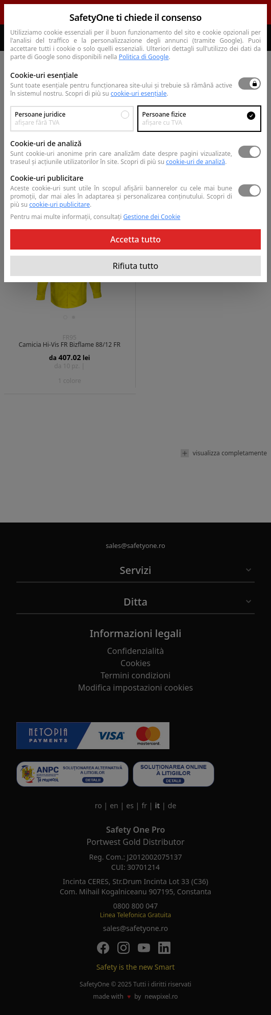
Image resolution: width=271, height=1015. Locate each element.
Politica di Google (144, 56)
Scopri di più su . (116, 93)
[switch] (249, 83)
